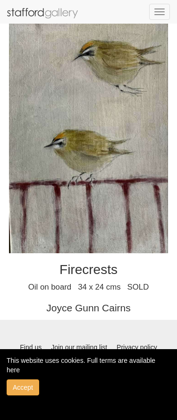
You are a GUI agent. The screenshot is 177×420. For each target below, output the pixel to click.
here (13, 370)
